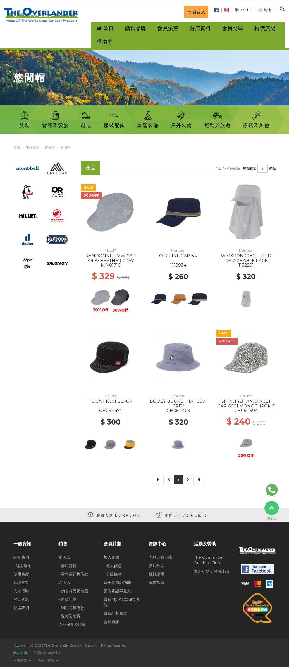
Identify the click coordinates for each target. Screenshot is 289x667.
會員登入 (196, 12)
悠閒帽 (65, 147)
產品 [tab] (90, 167)
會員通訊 (111, 621)
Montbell (178, 250)
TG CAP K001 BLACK (110, 401)
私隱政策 (21, 582)
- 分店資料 (67, 565)
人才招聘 (21, 590)
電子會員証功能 (117, 582)
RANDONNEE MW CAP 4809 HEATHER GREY (110, 258)
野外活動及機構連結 (211, 571)
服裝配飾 (32, 147)
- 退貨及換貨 (69, 616)
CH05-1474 (110, 410)
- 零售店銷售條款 (73, 574)
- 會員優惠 (113, 565)
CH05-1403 (178, 410)
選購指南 (156, 582)
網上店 (64, 582)
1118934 (178, 265)
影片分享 (156, 565)
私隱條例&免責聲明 (47, 653)
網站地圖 (20, 653)
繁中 (238, 10)
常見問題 (21, 599)
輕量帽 (50, 147)
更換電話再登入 (117, 590)
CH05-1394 (246, 410)
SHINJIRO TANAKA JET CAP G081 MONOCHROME (246, 404)
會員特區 (232, 28)
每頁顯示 (249, 168)
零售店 (64, 557)
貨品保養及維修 (72, 624)
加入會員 (111, 557)
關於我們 (21, 557)
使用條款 (21, 574)
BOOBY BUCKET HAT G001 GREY (178, 404)
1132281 (246, 265)
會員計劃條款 (115, 613)
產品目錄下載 (160, 557)
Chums (111, 396)
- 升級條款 (113, 574)
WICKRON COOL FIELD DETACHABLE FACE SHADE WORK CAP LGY (246, 260)
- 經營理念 (22, 565)
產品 (272, 168)
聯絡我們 (21, 607)
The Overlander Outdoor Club (209, 560)
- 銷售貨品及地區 (73, 590)
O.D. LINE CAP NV (178, 255)
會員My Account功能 (121, 602)
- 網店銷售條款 (71, 607)
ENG (248, 10)
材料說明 (156, 574)
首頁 (16, 147)
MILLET (111, 250)
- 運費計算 (67, 599)
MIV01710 (111, 265)
